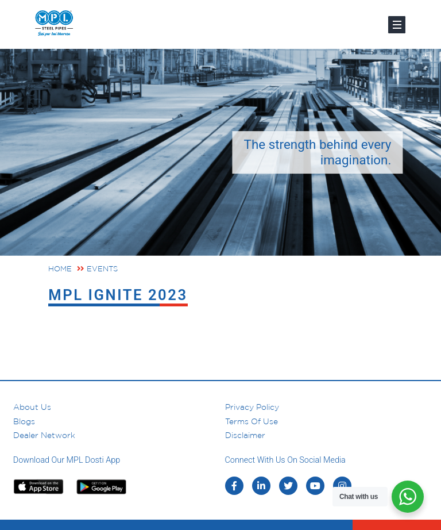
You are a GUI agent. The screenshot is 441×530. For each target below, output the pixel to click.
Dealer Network (44, 435)
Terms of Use (251, 421)
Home (60, 268)
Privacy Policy (252, 407)
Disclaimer (245, 435)
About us (32, 407)
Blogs (24, 421)
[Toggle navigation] (397, 25)
